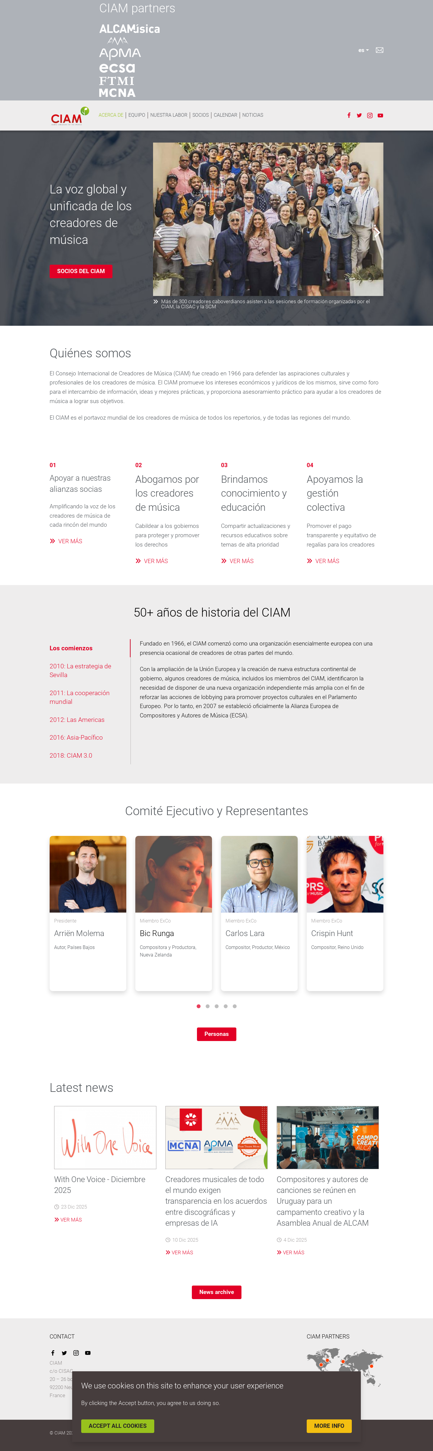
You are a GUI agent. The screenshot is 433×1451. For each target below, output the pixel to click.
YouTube (88, 1353)
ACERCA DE (111, 115)
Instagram (370, 115)
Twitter (359, 115)
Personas (216, 1033)
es (361, 50)
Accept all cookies (118, 1425)
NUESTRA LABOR (168, 115)
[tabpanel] (88, 913)
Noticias (252, 115)
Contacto (379, 50)
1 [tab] (198, 1006)
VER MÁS (66, 541)
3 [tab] (216, 1006)
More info (329, 1425)
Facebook (349, 115)
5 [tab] (235, 1006)
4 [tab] (226, 1006)
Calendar (225, 115)
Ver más (68, 1220)
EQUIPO (136, 115)
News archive (216, 1292)
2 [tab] (207, 1006)
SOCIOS (200, 115)
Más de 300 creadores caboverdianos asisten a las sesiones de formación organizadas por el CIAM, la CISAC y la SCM (261, 304)
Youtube (380, 115)
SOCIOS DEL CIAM (81, 271)
